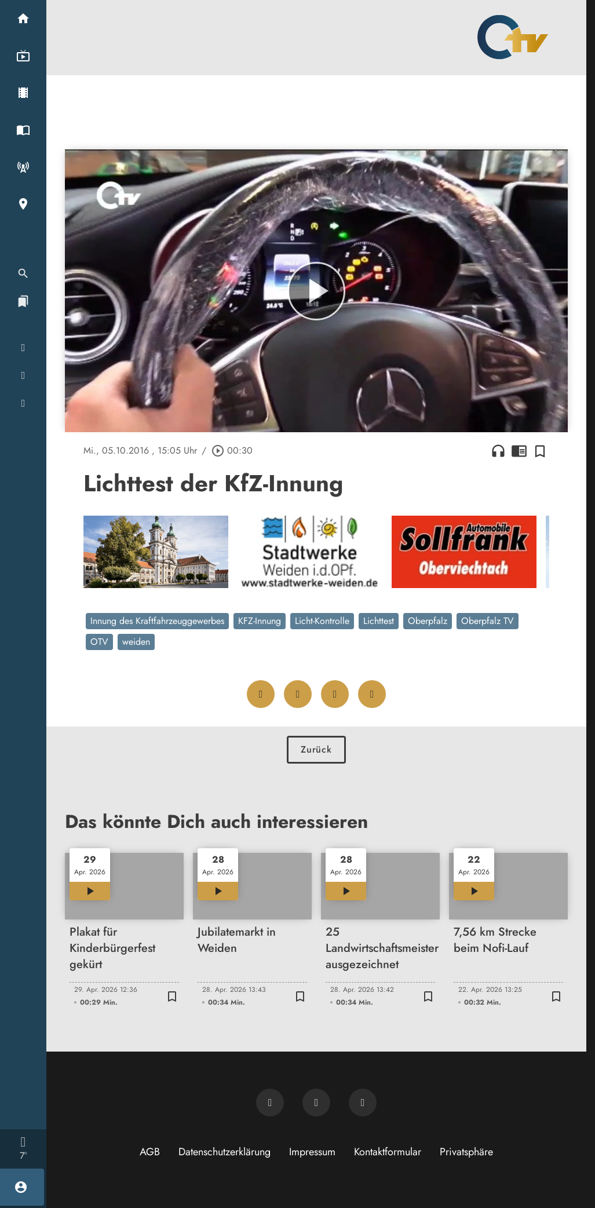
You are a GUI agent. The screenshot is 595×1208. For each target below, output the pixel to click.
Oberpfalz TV (487, 620)
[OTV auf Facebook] (316, 1102)
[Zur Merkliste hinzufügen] (540, 450)
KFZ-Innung (259, 620)
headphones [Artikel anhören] (498, 451)
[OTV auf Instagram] (363, 1102)
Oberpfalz (427, 620)
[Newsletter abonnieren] (270, 1102)
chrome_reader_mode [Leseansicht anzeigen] (519, 451)
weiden (136, 641)
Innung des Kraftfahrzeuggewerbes (157, 620)
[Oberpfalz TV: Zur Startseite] (513, 37)
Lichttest (378, 620)
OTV (99, 641)
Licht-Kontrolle (322, 620)
